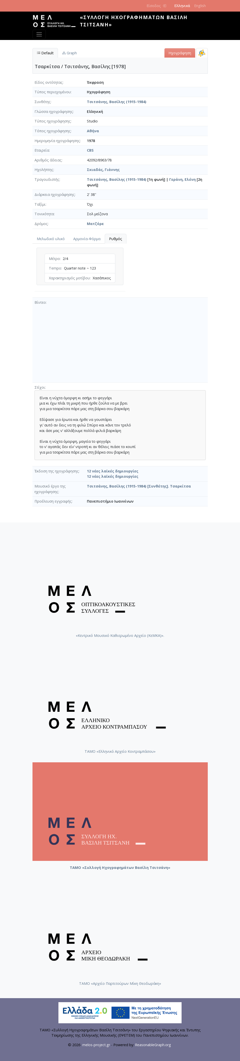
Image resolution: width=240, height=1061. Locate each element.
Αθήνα (93, 130)
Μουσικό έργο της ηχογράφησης (50, 489)
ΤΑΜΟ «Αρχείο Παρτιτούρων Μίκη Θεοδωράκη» (120, 983)
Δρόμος (41, 223)
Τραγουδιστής (47, 179)
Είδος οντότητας (49, 82)
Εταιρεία (42, 150)
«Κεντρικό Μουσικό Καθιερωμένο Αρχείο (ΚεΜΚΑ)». (120, 635)
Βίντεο (40, 302)
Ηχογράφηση (179, 53)
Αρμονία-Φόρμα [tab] (86, 238)
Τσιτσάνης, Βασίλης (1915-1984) (116, 101)
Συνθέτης (43, 101)
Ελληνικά (182, 5)
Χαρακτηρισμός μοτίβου (69, 278)
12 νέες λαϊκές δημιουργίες (112, 471)
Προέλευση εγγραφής (53, 501)
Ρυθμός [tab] (115, 238)
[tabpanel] (80, 270)
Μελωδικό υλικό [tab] (51, 238)
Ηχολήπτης (44, 169)
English (200, 5)
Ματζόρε (95, 223)
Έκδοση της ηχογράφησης (57, 471)
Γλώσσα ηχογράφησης (54, 111)
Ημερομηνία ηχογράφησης (57, 140)
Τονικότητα (44, 213)
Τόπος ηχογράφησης (53, 130)
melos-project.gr (96, 1044)
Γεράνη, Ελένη (182, 179)
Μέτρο (54, 258)
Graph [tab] (69, 53)
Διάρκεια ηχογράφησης (55, 194)
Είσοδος (156, 5)
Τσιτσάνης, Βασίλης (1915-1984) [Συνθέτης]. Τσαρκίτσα (139, 486)
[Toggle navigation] (39, 34)
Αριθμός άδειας (48, 160)
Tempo (55, 268)
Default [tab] (45, 53)
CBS (90, 150)
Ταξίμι (40, 204)
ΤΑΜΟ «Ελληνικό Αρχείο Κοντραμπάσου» (120, 751)
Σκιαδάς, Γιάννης (103, 169)
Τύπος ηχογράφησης (53, 121)
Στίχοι (40, 387)
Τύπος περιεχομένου (53, 92)
